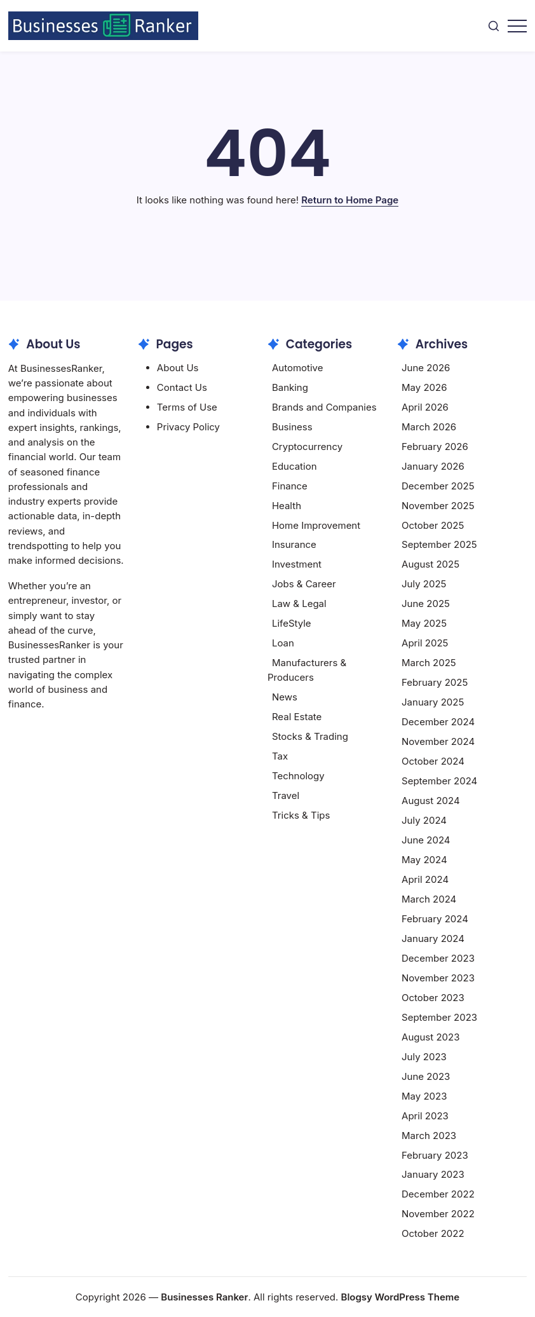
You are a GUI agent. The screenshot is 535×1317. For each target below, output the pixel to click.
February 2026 (435, 446)
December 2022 (438, 1194)
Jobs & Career (304, 584)
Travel (285, 795)
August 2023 (430, 1037)
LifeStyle (291, 623)
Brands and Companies (324, 407)
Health (286, 506)
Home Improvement (316, 525)
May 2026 (424, 387)
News (284, 697)
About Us (178, 368)
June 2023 (426, 1076)
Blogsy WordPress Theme (400, 1297)
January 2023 (433, 1174)
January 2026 (433, 466)
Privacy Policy (188, 427)
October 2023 (433, 998)
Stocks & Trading (310, 736)
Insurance (294, 544)
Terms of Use (187, 407)
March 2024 (429, 899)
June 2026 (426, 368)
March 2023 (429, 1135)
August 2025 (430, 564)
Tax (280, 756)
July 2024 (424, 820)
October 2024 (433, 761)
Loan (283, 643)
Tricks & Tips (301, 815)
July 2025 (424, 584)
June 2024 (426, 840)
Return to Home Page (349, 200)
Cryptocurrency (307, 446)
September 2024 (439, 781)
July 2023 (424, 1057)
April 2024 (425, 879)
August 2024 (431, 801)
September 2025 (439, 544)
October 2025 (433, 525)
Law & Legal (299, 603)
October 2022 (433, 1233)
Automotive (297, 368)
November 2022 (438, 1214)
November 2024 (438, 741)
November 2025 (438, 506)
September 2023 (439, 1017)
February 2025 (435, 682)
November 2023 (438, 978)
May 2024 (424, 860)
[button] (493, 26)
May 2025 (424, 623)
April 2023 (425, 1116)
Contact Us (182, 387)
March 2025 (429, 663)
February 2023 (435, 1155)
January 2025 (433, 702)
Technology (298, 776)
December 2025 (438, 486)
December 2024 (438, 722)
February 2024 (435, 919)
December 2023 (438, 958)
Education (294, 466)
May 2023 (424, 1096)
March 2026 (429, 427)
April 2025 (425, 643)
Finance (290, 486)
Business (292, 427)
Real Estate (297, 717)
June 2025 (426, 603)
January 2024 (433, 938)
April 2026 (425, 407)
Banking (290, 387)
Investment (297, 564)
